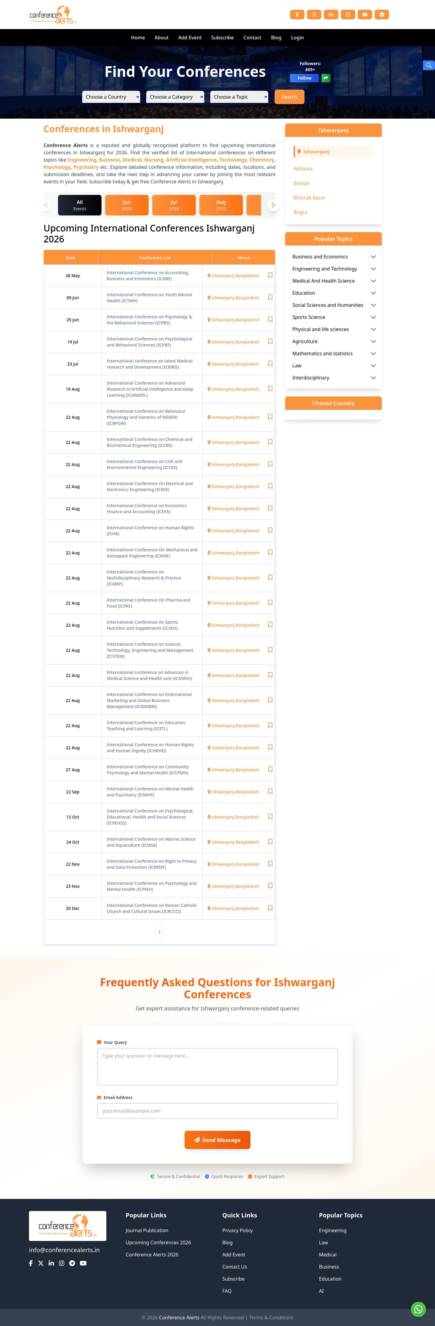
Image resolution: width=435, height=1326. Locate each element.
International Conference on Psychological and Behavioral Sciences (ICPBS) (149, 342)
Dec (75, 908)
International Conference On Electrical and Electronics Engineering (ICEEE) (150, 486)
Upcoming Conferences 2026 (158, 1242)
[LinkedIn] (331, 14)
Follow (304, 78)
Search (289, 97)
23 (70, 364)
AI (321, 1291)
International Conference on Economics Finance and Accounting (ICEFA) (147, 508)
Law (323, 1242)
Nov (76, 864)
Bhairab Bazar (309, 197)
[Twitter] (314, 14)
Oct (75, 817)
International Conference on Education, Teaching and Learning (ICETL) (146, 725)
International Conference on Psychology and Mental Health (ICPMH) (152, 886)
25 (69, 320)
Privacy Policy (237, 1230)
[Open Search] (429, 65)
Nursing (153, 159)
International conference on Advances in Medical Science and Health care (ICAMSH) (149, 675)
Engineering (81, 159)
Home (138, 37)
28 (69, 275)
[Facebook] (297, 14)
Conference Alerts (179, 1317)
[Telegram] (382, 14)
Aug (76, 389)
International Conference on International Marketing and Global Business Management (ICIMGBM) (149, 700)
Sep (75, 792)
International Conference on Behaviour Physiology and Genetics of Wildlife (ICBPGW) (146, 417)
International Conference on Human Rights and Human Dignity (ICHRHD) (150, 747)
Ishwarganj (316, 151)
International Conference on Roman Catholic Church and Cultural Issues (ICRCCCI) (152, 908)
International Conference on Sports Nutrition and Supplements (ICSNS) (142, 625)
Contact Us (234, 1266)
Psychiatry (85, 167)
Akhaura (303, 168)
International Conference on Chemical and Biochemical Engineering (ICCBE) (150, 442)
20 (69, 908)
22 (69, 417)
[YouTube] (365, 14)
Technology (233, 159)
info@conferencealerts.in (64, 1250)
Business (109, 159)
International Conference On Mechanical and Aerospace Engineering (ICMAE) (152, 553)
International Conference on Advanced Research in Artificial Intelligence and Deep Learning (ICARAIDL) (150, 389)
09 (69, 297)
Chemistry (262, 159)
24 (69, 842)
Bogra (300, 212)
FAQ (226, 1291)
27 (69, 770)
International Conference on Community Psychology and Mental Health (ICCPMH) (148, 770)
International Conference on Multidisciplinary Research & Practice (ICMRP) (144, 578)
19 (70, 342)
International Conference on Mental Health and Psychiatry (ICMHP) (150, 792)
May (75, 275)
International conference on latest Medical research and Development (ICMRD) (150, 364)
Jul (75, 342)
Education (330, 1278)
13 (69, 817)
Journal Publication (147, 1230)
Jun (75, 297)
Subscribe (222, 37)
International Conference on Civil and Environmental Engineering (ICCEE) (144, 464)
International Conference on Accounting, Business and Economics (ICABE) (148, 275)
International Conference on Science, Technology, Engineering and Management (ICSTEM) (150, 650)
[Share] (325, 78)
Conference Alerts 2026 (152, 1254)
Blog (276, 37)
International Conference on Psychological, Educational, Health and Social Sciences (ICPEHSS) (150, 817)
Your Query (112, 1042)
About (162, 37)
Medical (132, 159)
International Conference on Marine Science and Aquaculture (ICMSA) (151, 842)
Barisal (301, 183)
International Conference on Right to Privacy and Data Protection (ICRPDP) (152, 864)
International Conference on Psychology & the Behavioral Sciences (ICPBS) (149, 320)
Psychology (57, 167)
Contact (252, 37)
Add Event (189, 37)
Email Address (115, 1097)
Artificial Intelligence (191, 159)
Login (297, 37)
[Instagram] (348, 14)
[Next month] (273, 205)
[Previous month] (46, 205)
